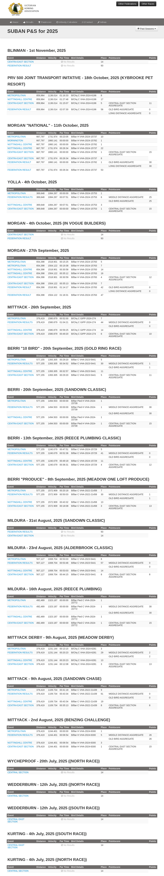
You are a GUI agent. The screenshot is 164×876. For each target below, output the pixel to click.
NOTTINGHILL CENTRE (20, 99)
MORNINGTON (15, 140)
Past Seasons (146, 28)
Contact (87, 22)
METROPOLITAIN (17, 95)
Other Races (148, 4)
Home (14, 22)
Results (28, 22)
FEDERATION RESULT (19, 65)
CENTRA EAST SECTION (21, 61)
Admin (102, 22)
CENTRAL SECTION (18, 772)
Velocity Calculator (66, 22)
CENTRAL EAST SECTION (16, 820)
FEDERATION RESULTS (20, 197)
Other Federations (127, 4)
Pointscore (45, 22)
